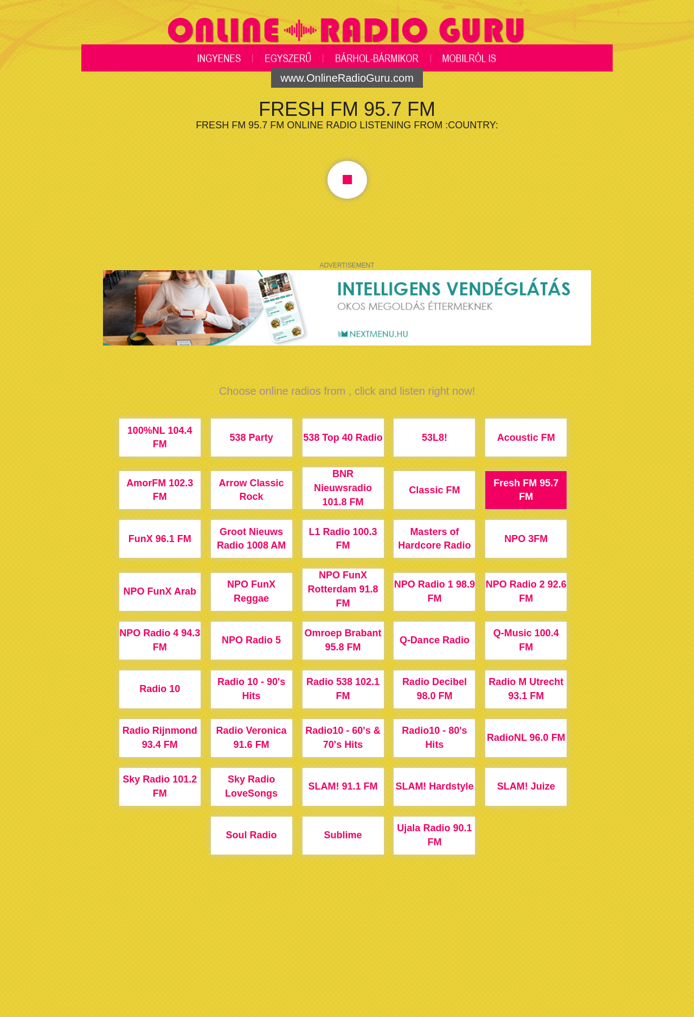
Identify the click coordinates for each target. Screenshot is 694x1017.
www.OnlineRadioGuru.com (347, 78)
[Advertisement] (347, 976)
